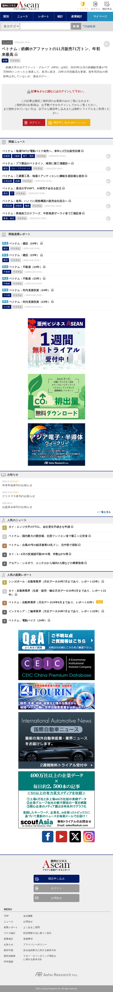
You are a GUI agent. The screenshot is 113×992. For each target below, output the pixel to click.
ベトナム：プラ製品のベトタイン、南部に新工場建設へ (36, 163)
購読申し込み (69, 122)
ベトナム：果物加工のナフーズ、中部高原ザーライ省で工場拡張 (41, 213)
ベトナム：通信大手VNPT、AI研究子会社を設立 (31, 188)
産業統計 (76, 16)
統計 (60, 16)
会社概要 (28, 916)
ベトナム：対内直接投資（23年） (29, 301)
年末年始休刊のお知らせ (17, 485)
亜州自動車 (9, 956)
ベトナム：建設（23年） (24, 255)
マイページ (100, 16)
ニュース (22, 16)
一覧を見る (105, 512)
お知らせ (8, 944)
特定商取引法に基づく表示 (37, 933)
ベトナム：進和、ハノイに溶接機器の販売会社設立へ (35, 200)
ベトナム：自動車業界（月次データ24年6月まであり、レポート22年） (52, 602)
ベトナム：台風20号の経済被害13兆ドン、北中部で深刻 (43, 544)
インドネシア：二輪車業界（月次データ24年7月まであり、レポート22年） (55, 611)
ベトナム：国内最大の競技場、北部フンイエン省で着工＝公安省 (48, 535)
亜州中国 (8, 950)
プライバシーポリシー (35, 944)
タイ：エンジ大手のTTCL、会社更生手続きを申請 (39, 526)
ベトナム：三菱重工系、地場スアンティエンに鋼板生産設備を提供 (43, 176)
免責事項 (28, 938)
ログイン (95, 6)
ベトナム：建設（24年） (24, 243)
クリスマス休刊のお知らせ (18, 496)
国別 (6, 16)
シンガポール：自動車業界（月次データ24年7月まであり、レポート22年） (55, 581)
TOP (6, 916)
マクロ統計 (9, 933)
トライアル (83, 6)
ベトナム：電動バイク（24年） (28, 620)
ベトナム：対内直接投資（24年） (29, 290)
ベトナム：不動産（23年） (25, 278)
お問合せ (56, 898)
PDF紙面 (8, 961)
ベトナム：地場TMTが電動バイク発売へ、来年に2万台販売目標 (41, 151)
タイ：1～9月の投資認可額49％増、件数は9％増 (38, 554)
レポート (43, 16)
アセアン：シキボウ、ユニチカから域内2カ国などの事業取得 (46, 563)
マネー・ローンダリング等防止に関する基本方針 (39, 958)
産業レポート (11, 927)
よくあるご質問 (31, 927)
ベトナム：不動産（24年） (25, 266)
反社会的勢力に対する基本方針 (39, 950)
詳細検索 (90, 26)
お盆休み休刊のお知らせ (17, 506)
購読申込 (107, 6)
